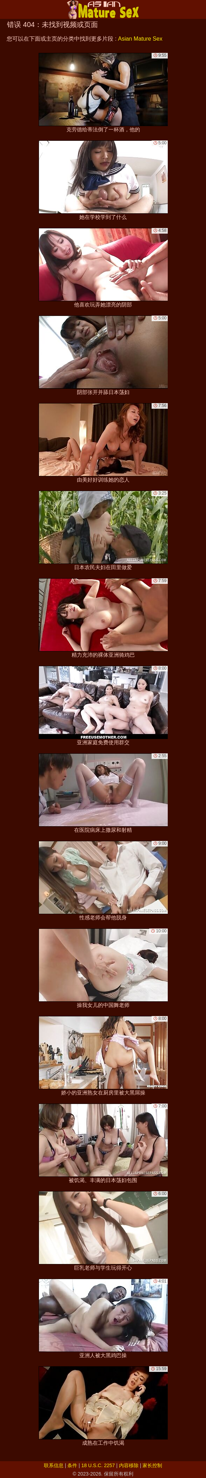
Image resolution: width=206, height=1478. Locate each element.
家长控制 (152, 1465)
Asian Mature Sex (140, 39)
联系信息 (54, 1465)
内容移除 (129, 1465)
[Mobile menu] (6, 9)
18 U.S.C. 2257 (98, 1465)
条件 (72, 1465)
